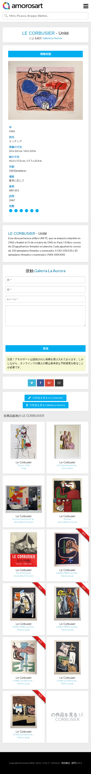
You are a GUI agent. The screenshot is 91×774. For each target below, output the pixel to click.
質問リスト (76, 763)
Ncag (23, 468)
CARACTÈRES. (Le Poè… (67, 573)
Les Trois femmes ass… (67, 465)
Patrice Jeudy (67, 575)
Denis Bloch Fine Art (23, 522)
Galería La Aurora (52, 38)
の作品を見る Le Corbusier (45, 397)
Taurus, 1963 (24, 465)
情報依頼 (45, 53)
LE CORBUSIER (38, 33)
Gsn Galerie (67, 468)
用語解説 (65, 763)
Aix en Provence (23, 573)
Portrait (67, 519)
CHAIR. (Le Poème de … (23, 680)
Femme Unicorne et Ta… (23, 519)
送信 (45, 348)
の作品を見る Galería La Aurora (45, 405)
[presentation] (33, 336)
